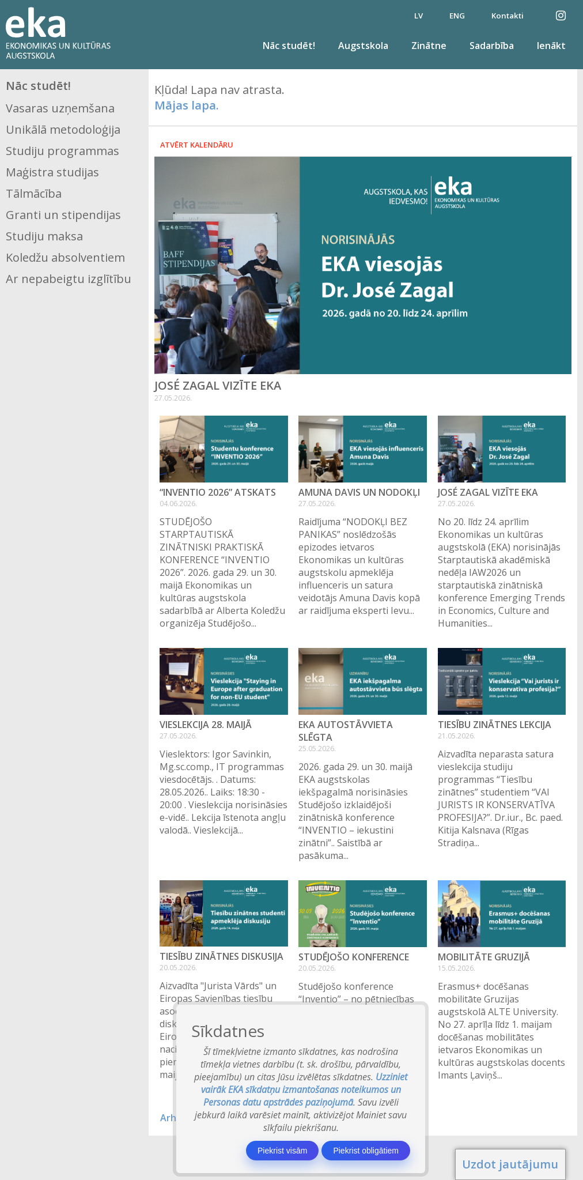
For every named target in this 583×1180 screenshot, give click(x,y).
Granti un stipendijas (63, 215)
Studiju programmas (62, 151)
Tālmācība (34, 193)
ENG (457, 15)
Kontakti (507, 15)
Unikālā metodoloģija (63, 129)
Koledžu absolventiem (65, 257)
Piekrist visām (282, 1150)
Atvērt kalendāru (196, 145)
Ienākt (551, 45)
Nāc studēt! (289, 45)
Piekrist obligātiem (366, 1150)
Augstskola (363, 45)
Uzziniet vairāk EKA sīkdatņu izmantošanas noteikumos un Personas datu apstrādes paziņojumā (304, 1089)
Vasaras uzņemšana (60, 108)
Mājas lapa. (186, 105)
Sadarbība (492, 45)
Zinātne (428, 45)
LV (418, 15)
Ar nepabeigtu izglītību (68, 278)
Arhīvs (174, 1117)
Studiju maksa (44, 236)
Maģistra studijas (52, 172)
